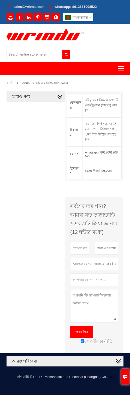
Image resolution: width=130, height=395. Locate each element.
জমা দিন (81, 332)
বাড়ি (10, 83)
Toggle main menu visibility (121, 66)
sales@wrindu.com (29, 7)
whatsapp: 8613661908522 (76, 7)
